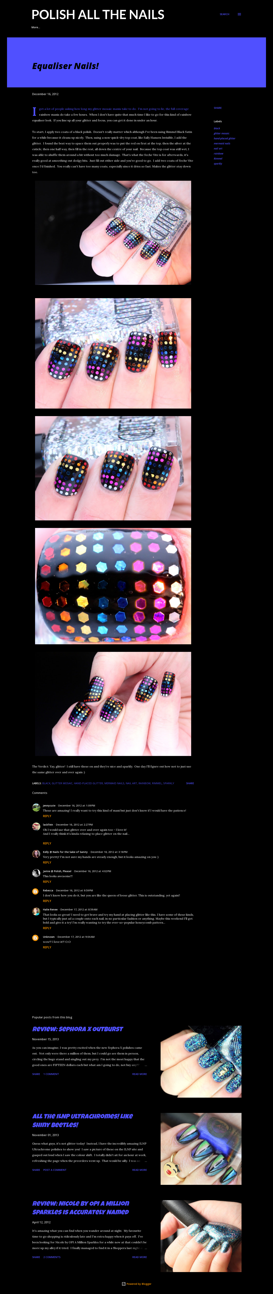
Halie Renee (50, 909)
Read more (139, 1074)
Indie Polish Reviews (94, 27)
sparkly (218, 163)
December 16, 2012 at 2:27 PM (74, 824)
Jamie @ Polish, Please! (57, 871)
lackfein (48, 824)
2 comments (51, 1257)
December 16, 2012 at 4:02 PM (92, 871)
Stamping (161, 27)
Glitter (140, 27)
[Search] (224, 14)
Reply (47, 816)
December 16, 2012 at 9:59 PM (74, 890)
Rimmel (218, 158)
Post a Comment (55, 1170)
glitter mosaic (221, 133)
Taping (121, 27)
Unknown (49, 936)
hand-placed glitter (224, 138)
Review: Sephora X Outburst (77, 1030)
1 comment (51, 1074)
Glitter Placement (60, 27)
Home (35, 27)
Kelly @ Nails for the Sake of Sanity (65, 852)
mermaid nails (222, 143)
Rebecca (48, 890)
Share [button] (218, 108)
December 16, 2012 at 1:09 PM (76, 805)
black (217, 128)
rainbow (218, 153)
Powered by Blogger (136, 1284)
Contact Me (185, 27)
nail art (218, 148)
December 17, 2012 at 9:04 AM (76, 936)
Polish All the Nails (97, 14)
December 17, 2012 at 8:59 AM (78, 909)
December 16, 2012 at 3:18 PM (109, 852)
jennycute (49, 805)
